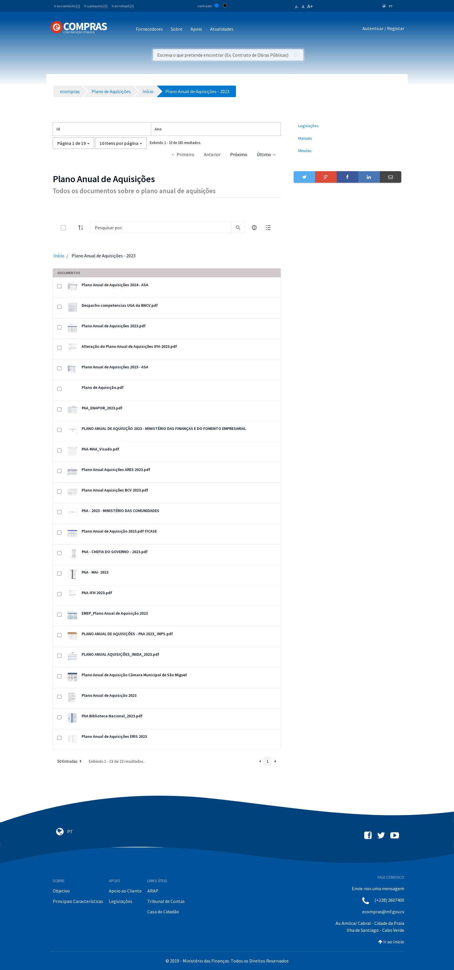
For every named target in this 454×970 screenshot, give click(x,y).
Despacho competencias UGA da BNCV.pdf (120, 305)
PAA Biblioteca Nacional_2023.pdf (112, 715)
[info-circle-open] (254, 227)
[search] (238, 227)
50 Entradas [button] (70, 761)
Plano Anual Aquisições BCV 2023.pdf (115, 490)
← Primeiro (182, 154)
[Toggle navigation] (115, 29)
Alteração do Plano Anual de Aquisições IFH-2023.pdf (129, 346)
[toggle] (72, 227)
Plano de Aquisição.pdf (103, 387)
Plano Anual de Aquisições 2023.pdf (114, 325)
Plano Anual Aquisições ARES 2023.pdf (116, 469)
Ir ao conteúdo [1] (67, 6)
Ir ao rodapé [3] (123, 6)
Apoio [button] (196, 29)
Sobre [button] (176, 29)
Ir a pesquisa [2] (95, 6)
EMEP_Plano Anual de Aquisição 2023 (115, 613)
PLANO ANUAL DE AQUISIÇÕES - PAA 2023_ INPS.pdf (127, 633)
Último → (267, 154)
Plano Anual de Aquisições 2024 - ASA (115, 284)
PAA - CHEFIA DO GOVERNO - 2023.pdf (115, 551)
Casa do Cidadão (163, 911)
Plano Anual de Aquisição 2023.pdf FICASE (119, 531)
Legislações (120, 901)
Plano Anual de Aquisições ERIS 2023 (114, 736)
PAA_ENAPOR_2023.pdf (102, 408)
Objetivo (61, 891)
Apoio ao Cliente (125, 891)
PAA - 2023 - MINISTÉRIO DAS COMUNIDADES (120, 510)
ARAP (152, 891)
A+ (310, 6)
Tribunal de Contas (166, 901)
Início (58, 255)
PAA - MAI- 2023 (95, 572)
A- (297, 6)
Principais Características (78, 901)
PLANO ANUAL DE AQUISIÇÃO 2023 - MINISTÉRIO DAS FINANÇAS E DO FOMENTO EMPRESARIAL (164, 428)
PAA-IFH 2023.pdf (97, 592)
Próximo (238, 154)
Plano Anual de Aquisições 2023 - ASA (115, 366)
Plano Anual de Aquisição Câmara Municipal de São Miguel (134, 674)
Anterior (212, 154)
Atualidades (221, 29)
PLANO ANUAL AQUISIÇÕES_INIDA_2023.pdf (120, 654)
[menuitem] (347, 126)
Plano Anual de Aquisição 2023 (109, 695)
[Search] (160, 227)
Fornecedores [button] (149, 29)
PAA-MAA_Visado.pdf (100, 449)
